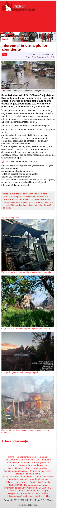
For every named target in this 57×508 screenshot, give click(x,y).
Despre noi (13, 493)
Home (11, 457)
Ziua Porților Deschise (40, 482)
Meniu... (6, 39)
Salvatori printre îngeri (16, 482)
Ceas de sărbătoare (38, 479)
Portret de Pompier (18, 465)
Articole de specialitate (16, 471)
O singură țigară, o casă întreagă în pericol (21, 372)
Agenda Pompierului (10, 217)
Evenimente (13, 462)
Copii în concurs (17, 490)
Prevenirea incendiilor (36, 468)
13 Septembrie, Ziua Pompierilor (32, 457)
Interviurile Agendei (38, 465)
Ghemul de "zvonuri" (45, 476)
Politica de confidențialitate (19, 496)
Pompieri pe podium (15, 487)
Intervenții (46, 459)
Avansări (25, 462)
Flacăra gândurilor (40, 462)
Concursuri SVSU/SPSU (39, 487)
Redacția (25, 493)
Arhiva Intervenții (14, 441)
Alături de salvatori (17, 479)
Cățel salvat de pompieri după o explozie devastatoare (26, 328)
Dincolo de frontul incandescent (17, 476)
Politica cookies (42, 496)
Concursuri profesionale (35, 485)
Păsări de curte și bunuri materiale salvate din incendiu (26, 272)
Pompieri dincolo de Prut (28, 473)
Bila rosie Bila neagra (37, 490)
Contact (36, 493)
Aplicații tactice (16, 468)
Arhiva (45, 493)
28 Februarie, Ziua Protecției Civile (22, 459)
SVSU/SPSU (15, 485)
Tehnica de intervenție (40, 471)
